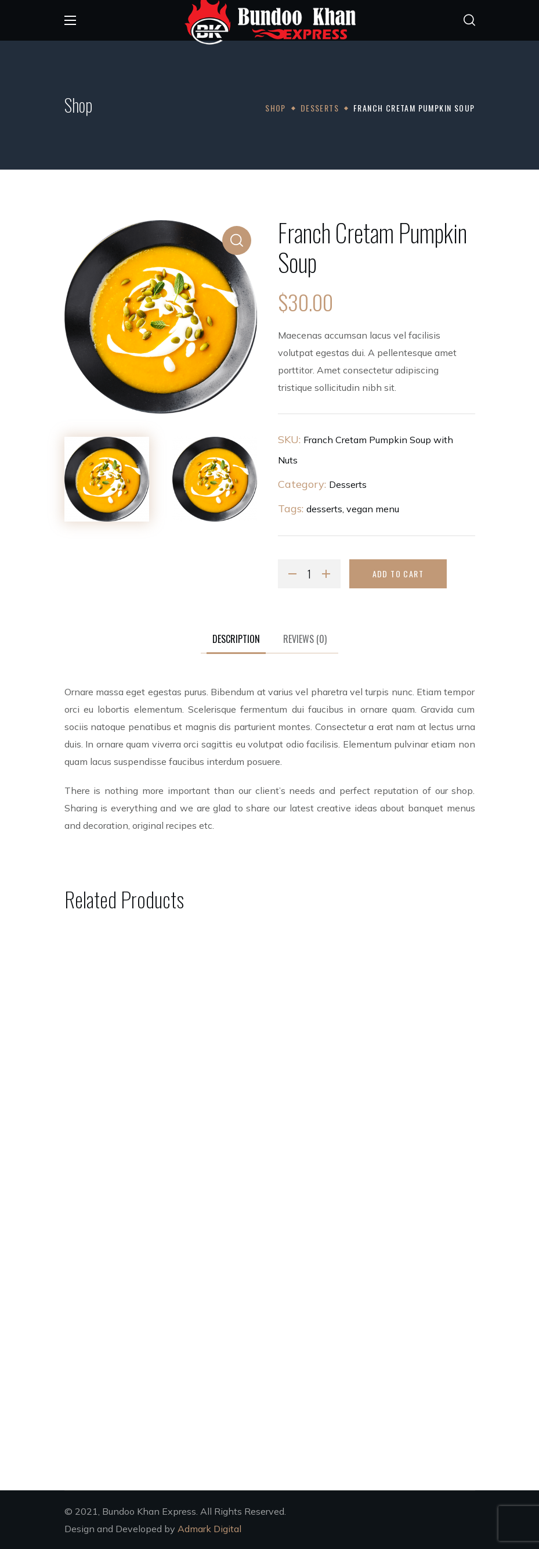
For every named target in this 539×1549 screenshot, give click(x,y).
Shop (275, 108)
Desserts (320, 108)
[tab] (236, 639)
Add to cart (398, 573)
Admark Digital (209, 1528)
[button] (469, 20)
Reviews (305, 639)
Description (236, 639)
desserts (324, 509)
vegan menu (372, 509)
